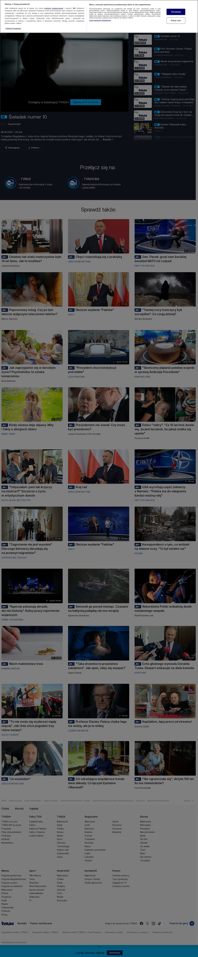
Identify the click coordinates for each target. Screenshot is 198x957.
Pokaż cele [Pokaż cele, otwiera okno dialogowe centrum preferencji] (176, 20)
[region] (99, 16)
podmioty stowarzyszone (53, 8)
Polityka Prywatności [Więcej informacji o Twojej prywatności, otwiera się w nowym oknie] (13, 28)
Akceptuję (176, 12)
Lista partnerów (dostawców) (100, 20)
